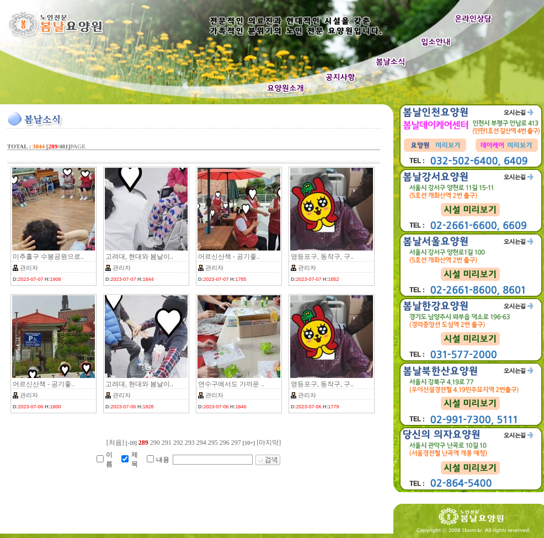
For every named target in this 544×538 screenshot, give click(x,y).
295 (213, 442)
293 (190, 442)
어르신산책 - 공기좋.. (229, 256)
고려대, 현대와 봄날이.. (139, 256)
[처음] (115, 442)
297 (236, 442)
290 (155, 442)
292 (178, 442)
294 (201, 442)
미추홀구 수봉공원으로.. (48, 256)
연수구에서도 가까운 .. (231, 384)
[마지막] (269, 442)
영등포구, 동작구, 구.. (322, 256)
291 (167, 442)
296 (225, 442)
